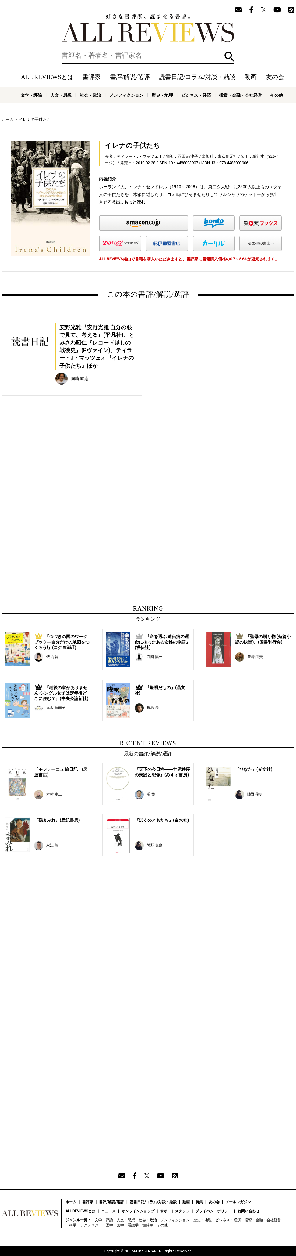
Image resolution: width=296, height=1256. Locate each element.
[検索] (148, 55)
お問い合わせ (248, 1211)
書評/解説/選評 (130, 77)
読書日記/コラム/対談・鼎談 (197, 77)
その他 (276, 95)
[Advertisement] (89, 466)
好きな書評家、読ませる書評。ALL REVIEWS (148, 28)
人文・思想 (61, 95)
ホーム (8, 119)
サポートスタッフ (174, 1211)
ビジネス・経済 (196, 95)
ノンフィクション (126, 95)
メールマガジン (238, 1202)
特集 (199, 1202)
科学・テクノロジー (85, 1225)
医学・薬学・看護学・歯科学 (129, 1225)
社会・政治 (90, 95)
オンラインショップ (138, 1211)
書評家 (92, 77)
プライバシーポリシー (213, 1211)
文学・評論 (31, 95)
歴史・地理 (162, 95)
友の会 (275, 77)
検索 (229, 57)
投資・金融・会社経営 (240, 95)
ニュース (108, 1211)
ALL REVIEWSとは (47, 77)
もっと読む (134, 202)
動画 (251, 77)
